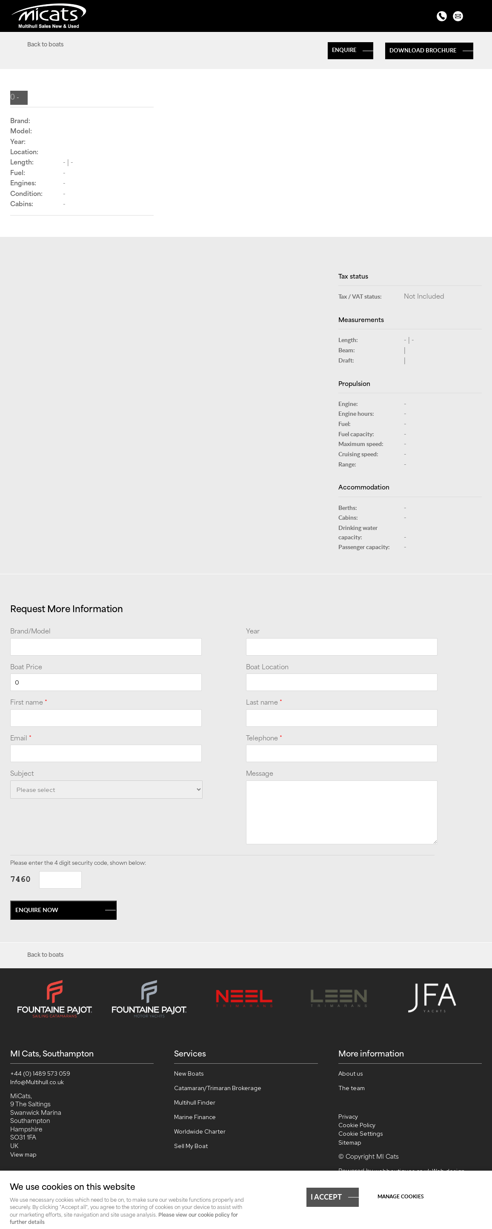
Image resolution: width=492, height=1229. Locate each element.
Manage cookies (401, 1196)
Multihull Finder (194, 1101)
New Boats (189, 1072)
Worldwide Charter (200, 1130)
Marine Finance (195, 1115)
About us (350, 1072)
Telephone (264, 739)
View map (23, 1153)
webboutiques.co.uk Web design (420, 1169)
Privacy (348, 1115)
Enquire (344, 50)
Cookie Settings (360, 1132)
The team (351, 1086)
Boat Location (267, 668)
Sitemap (349, 1141)
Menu (477, 17)
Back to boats (45, 45)
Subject (22, 774)
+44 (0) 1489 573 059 (40, 1072)
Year (253, 632)
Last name (264, 703)
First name (28, 703)
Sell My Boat (191, 1144)
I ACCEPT (326, 1196)
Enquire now (36, 909)
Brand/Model (30, 632)
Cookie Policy (356, 1123)
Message (259, 774)
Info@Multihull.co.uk (37, 1080)
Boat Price (26, 668)
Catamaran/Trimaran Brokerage (217, 1086)
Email (20, 739)
